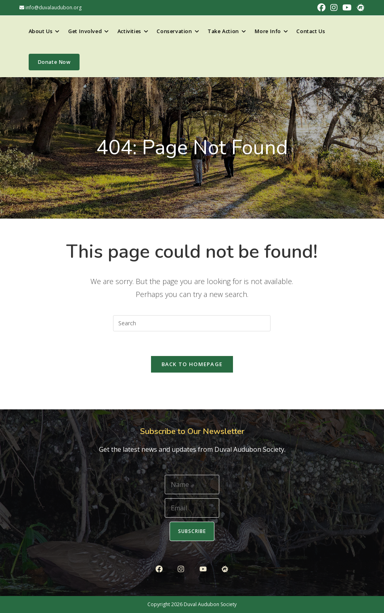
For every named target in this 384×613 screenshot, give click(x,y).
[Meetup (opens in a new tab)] (359, 8)
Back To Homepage (192, 364)
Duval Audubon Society (210, 604)
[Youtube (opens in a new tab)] (347, 8)
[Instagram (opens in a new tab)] (334, 8)
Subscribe (192, 531)
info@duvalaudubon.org (50, 7)
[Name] (192, 484)
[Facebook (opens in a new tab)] (321, 8)
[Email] (192, 508)
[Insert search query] (192, 323)
